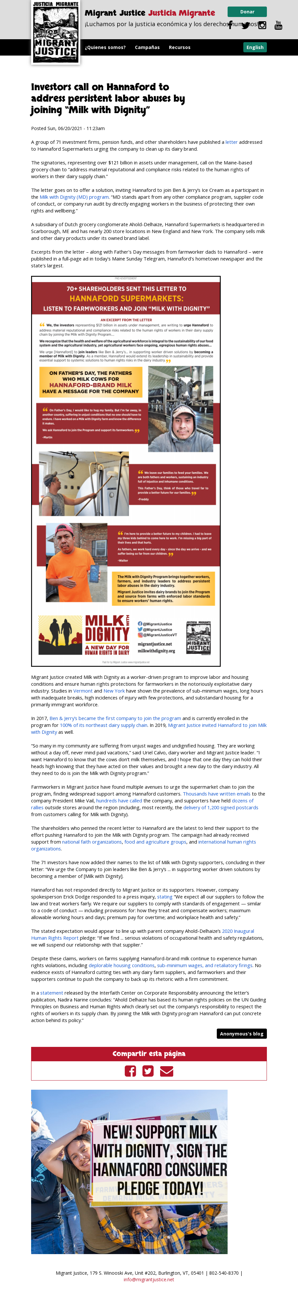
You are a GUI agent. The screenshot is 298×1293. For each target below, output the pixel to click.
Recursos (180, 47)
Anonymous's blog (242, 1034)
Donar (247, 11)
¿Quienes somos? (105, 47)
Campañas (147, 47)
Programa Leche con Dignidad (120, 63)
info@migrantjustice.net (149, 1279)
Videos (173, 63)
